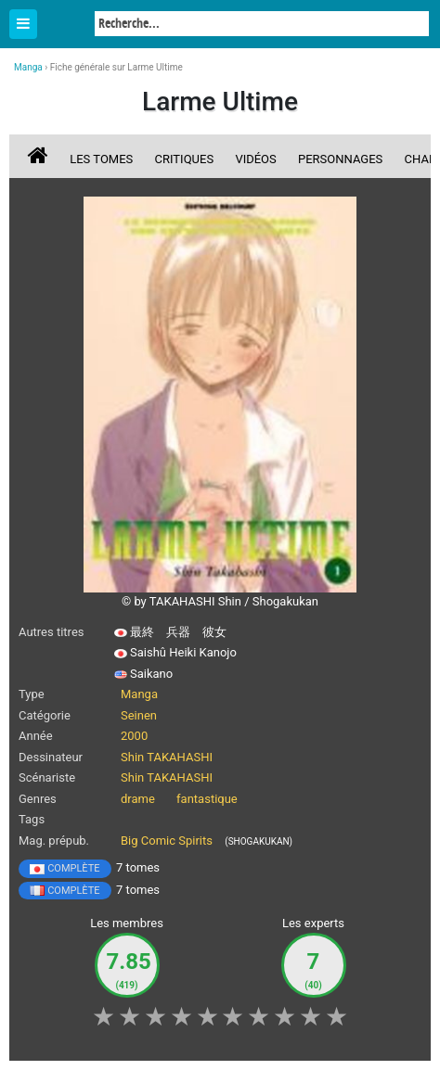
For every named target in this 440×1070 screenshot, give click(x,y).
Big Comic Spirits (167, 840)
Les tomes (101, 159)
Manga (65, 25)
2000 (134, 736)
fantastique (207, 799)
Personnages (340, 159)
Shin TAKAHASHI (167, 757)
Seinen (139, 715)
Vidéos (255, 159)
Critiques (184, 159)
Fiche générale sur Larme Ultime (116, 67)
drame (138, 799)
